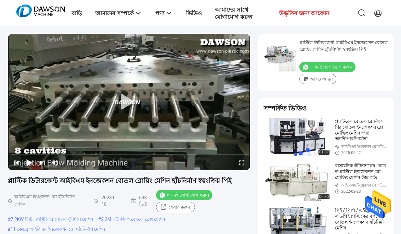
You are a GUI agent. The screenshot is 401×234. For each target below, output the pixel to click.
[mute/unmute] (55, 162)
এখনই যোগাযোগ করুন (184, 195)
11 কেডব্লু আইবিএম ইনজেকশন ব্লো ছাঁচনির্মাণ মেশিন (58, 229)
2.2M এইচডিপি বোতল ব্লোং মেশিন (133, 219)
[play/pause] (29, 162)
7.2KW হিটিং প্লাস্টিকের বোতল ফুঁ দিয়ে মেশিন (52, 219)
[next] (42, 162)
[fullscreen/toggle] (241, 162)
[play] (129, 102)
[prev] (16, 162)
